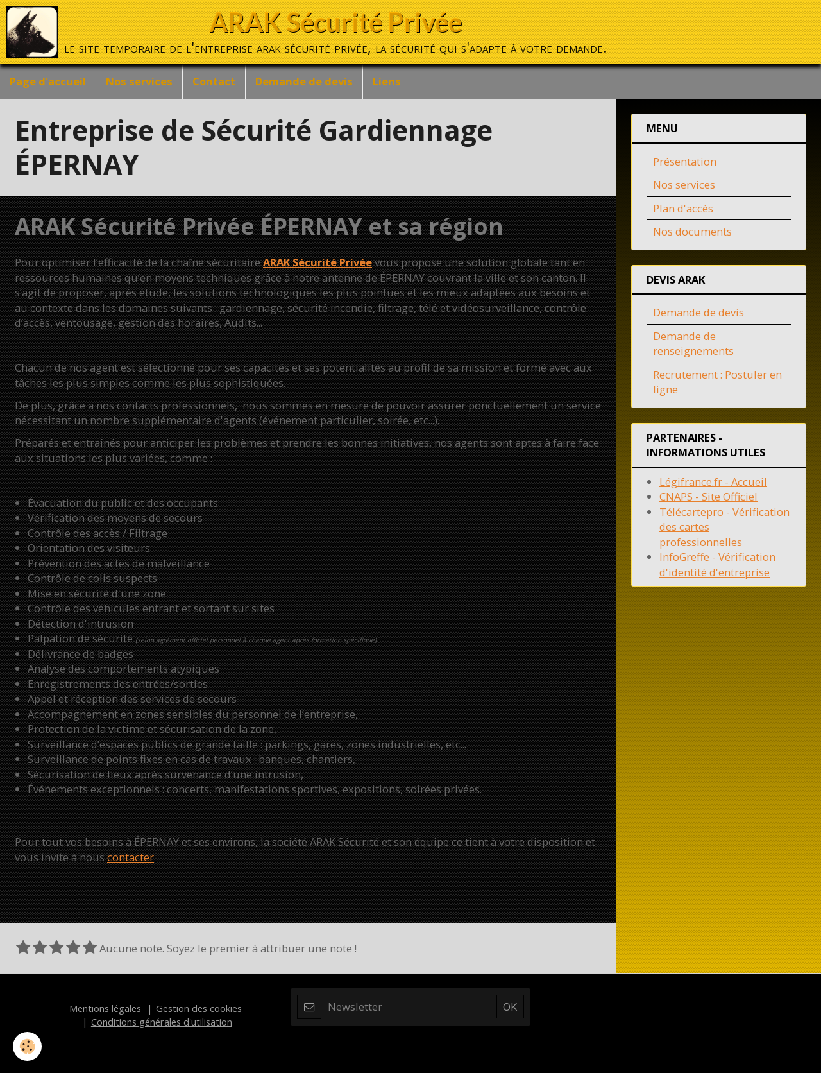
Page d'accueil (48, 81)
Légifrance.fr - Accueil (713, 481)
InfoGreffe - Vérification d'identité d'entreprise (717, 564)
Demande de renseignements (693, 344)
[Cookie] (27, 1046)
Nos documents (692, 231)
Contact (213, 81)
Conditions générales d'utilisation (161, 1021)
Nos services (139, 81)
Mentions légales (105, 1008)
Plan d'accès (683, 208)
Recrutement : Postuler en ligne (717, 382)
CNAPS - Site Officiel (708, 496)
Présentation (684, 161)
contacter (130, 857)
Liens (387, 81)
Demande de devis (304, 81)
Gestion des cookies (199, 1008)
